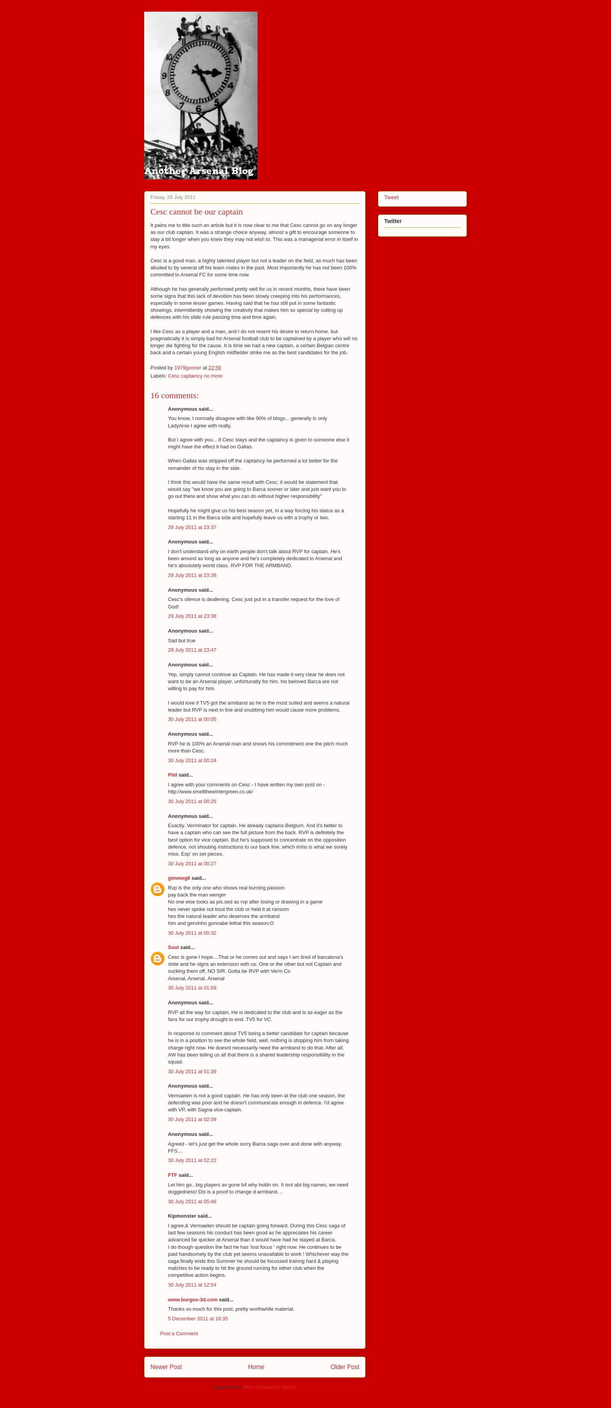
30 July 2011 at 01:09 (192, 988)
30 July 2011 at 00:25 (192, 801)
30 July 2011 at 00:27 (192, 864)
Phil (172, 775)
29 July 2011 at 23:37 (192, 527)
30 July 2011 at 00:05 (192, 719)
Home (256, 1367)
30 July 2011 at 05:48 (192, 1201)
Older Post (344, 1367)
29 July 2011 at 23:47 (192, 650)
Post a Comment (179, 1333)
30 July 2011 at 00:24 (192, 760)
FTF (172, 1175)
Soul (173, 947)
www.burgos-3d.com (192, 1300)
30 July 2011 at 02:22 (192, 1160)
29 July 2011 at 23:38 (192, 575)
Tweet (391, 197)
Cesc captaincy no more (195, 376)
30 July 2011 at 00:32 (192, 933)
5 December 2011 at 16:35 (198, 1319)
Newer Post (166, 1367)
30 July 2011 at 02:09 (192, 1119)
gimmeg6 (179, 878)
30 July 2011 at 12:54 (192, 1285)
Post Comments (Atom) (270, 1387)
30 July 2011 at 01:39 (192, 1071)
